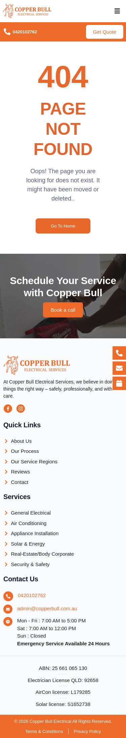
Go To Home (63, 225)
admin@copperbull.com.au (47, 608)
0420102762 (32, 595)
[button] (117, 11)
